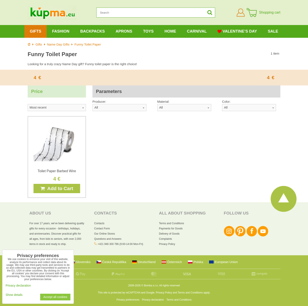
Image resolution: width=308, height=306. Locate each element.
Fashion (60, 31)
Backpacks (92, 31)
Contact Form (102, 228)
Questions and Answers (107, 238)
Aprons (124, 31)
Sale (273, 31)
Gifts (35, 31)
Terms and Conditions (171, 223)
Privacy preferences (127, 299)
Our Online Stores (104, 233)
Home (170, 31)
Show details (14, 295)
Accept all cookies (55, 297)
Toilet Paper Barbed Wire (57, 171)
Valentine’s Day (237, 31)
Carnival (197, 31)
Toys (148, 31)
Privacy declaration (153, 299)
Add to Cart (56, 188)
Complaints (165, 238)
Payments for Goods (171, 228)
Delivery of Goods (169, 233)
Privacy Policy (167, 244)
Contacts (99, 223)
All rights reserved (169, 285)
